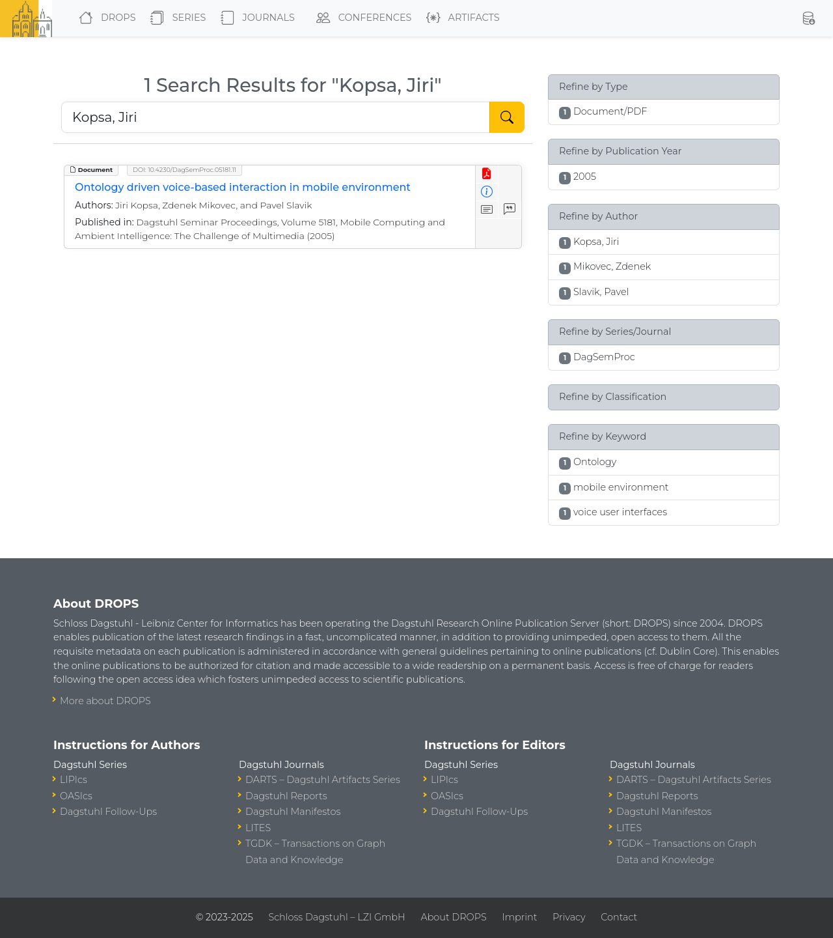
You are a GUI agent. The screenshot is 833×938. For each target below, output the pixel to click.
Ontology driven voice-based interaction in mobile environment (243, 187)
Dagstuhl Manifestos (292, 811)
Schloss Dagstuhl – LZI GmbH (336, 917)
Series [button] (175, 18)
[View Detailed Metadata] (487, 192)
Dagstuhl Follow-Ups (108, 811)
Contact (619, 917)
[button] (808, 18)
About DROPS (453, 917)
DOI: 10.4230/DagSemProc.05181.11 (184, 169)
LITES (258, 828)
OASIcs (76, 796)
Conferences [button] (361, 18)
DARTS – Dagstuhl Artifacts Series (322, 780)
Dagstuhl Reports (286, 796)
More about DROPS (105, 701)
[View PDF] (487, 174)
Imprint (519, 917)
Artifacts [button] (460, 18)
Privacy (569, 917)
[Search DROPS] (275, 117)
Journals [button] (255, 18)
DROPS (104, 18)
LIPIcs (73, 780)
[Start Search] (507, 117)
